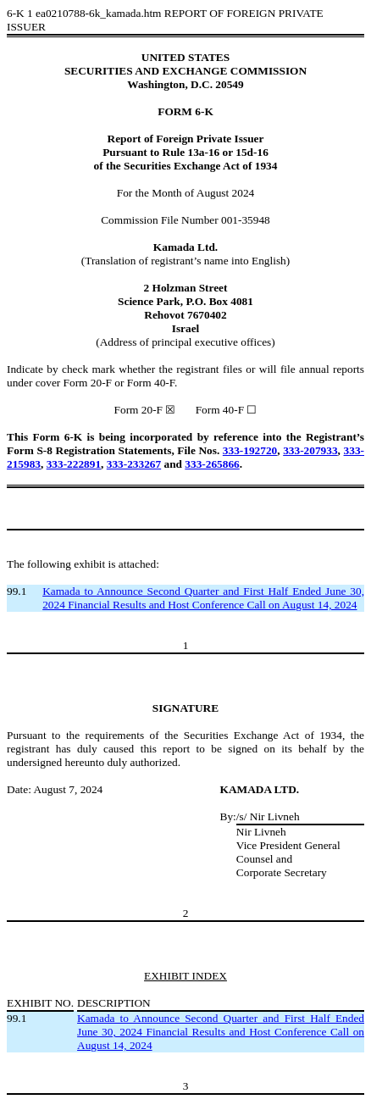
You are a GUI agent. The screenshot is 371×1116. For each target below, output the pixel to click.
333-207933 (310, 450)
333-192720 (250, 450)
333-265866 (212, 464)
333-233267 (134, 464)
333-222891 (74, 464)
